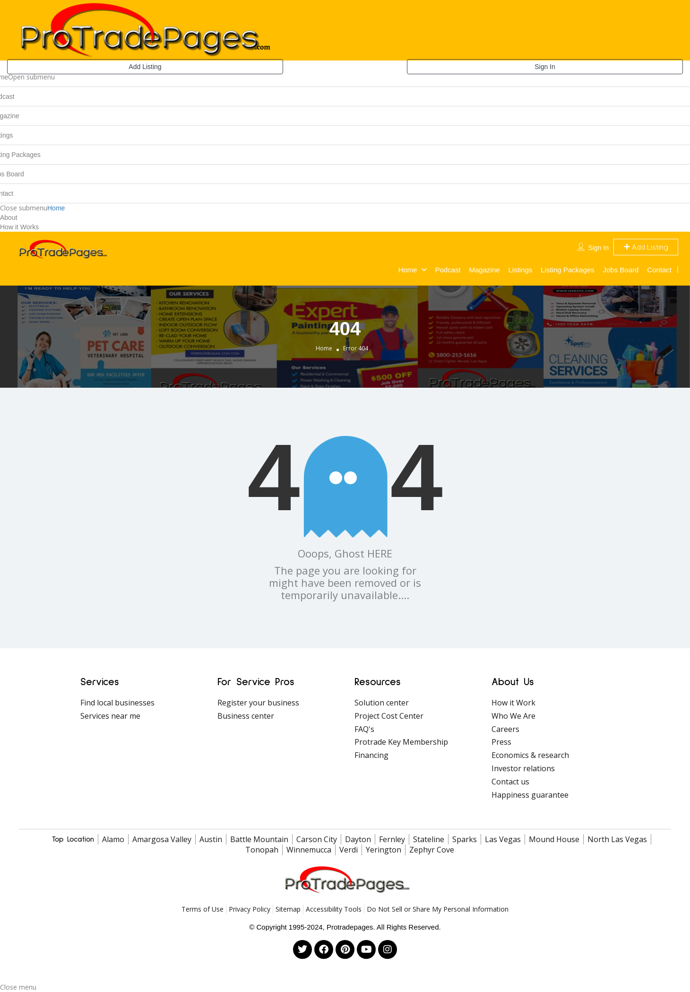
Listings (520, 270)
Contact (659, 270)
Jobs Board (621, 270)
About (8, 217)
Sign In (545, 66)
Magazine (484, 270)
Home (56, 208)
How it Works (19, 227)
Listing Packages (567, 270)
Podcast (447, 270)
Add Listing (145, 66)
